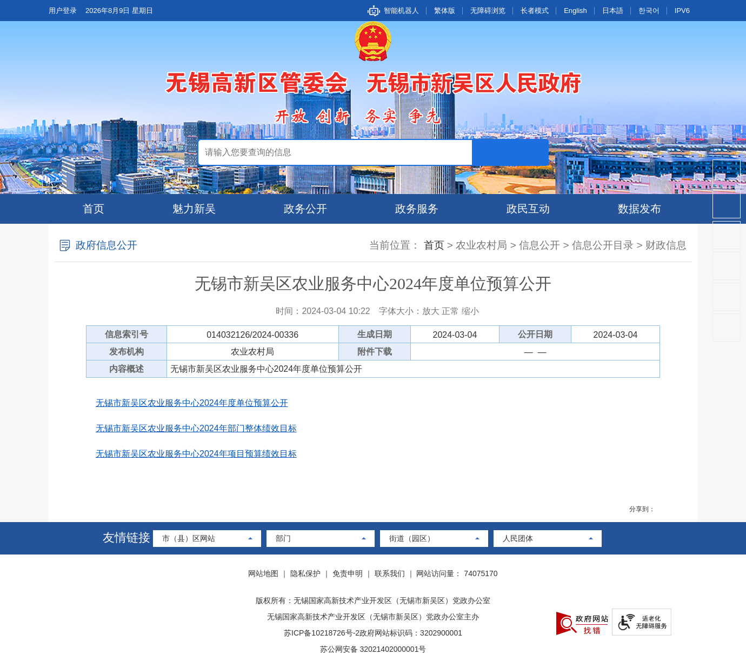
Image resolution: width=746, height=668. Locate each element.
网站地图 (263, 573)
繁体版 (444, 10)
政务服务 (416, 209)
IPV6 (682, 10)
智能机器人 (401, 10)
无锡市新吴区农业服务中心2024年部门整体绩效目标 (196, 428)
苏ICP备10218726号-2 (321, 633)
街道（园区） (412, 538)
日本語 (612, 10)
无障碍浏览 (487, 10)
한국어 (649, 10)
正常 (450, 311)
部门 (283, 538)
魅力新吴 (194, 209)
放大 (430, 311)
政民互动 (528, 209)
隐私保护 (305, 573)
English (575, 10)
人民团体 (518, 538)
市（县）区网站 (188, 538)
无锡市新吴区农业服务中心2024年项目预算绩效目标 (196, 453)
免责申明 (347, 573)
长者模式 (535, 10)
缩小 (470, 311)
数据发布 (639, 209)
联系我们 (390, 573)
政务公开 (305, 209)
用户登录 (63, 10)
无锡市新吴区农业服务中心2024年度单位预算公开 (192, 403)
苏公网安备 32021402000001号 (373, 649)
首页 (93, 209)
